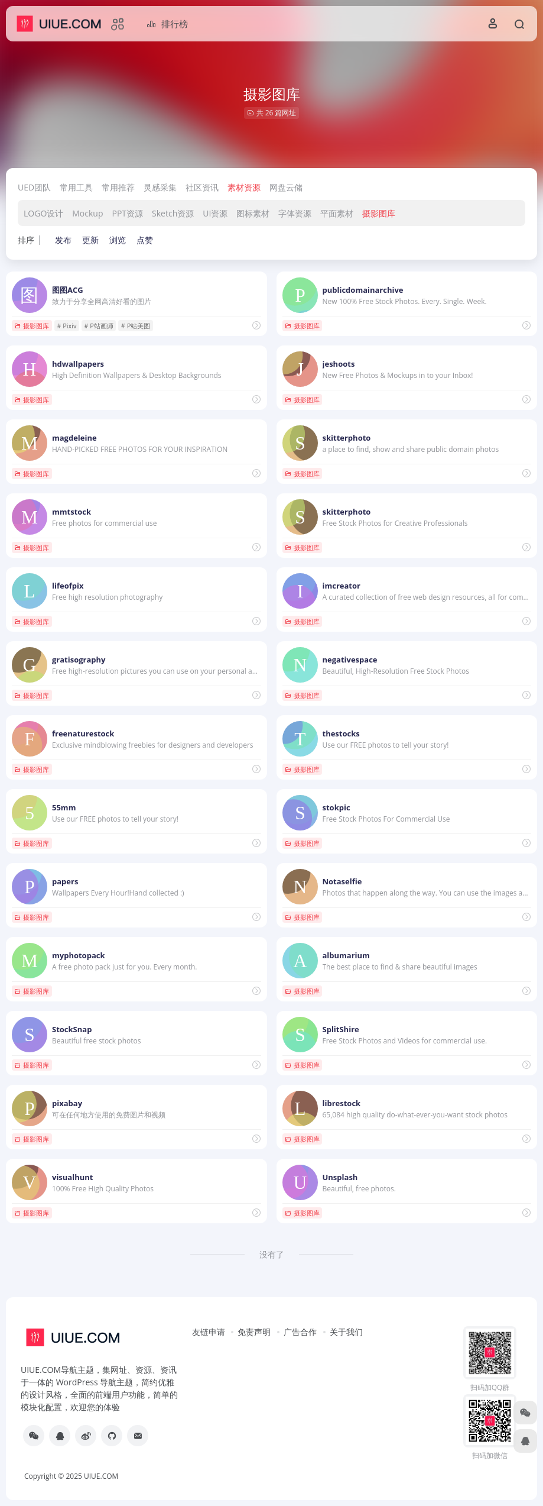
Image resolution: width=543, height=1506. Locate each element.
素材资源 (244, 187)
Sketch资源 (173, 213)
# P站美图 (136, 325)
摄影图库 (378, 213)
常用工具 (76, 187)
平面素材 (336, 213)
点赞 (144, 239)
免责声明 (254, 1331)
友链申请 (208, 1331)
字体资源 (294, 213)
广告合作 (300, 1331)
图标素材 (252, 213)
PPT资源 (128, 213)
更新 (90, 239)
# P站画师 (98, 325)
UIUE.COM (101, 1476)
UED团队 (34, 187)
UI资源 (215, 213)
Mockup (87, 213)
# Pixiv (66, 325)
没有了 (271, 1254)
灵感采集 (160, 187)
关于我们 (346, 1331)
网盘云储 (286, 187)
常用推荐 (118, 187)
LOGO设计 (43, 213)
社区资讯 (202, 187)
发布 (63, 239)
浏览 (117, 239)
